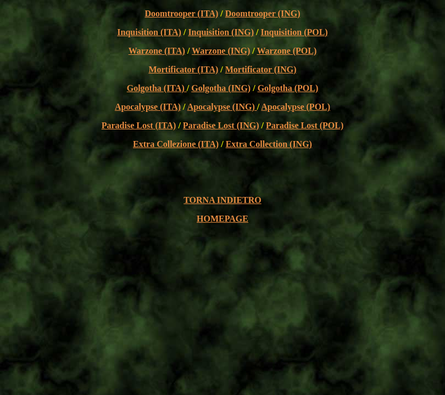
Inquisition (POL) (293, 32)
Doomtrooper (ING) (263, 13)
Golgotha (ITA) (157, 88)
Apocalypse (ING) (222, 106)
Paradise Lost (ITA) (139, 125)
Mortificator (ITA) (183, 69)
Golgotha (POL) (288, 88)
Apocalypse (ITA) (148, 106)
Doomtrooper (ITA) (182, 13)
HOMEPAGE (222, 218)
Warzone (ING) (221, 50)
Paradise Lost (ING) (221, 125)
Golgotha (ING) (221, 88)
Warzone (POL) (286, 50)
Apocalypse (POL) (295, 106)
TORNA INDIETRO (222, 200)
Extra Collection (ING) (269, 144)
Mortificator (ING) (261, 69)
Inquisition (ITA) (149, 32)
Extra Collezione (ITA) (176, 144)
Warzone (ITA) (157, 50)
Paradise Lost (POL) (304, 125)
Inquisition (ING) (221, 32)
